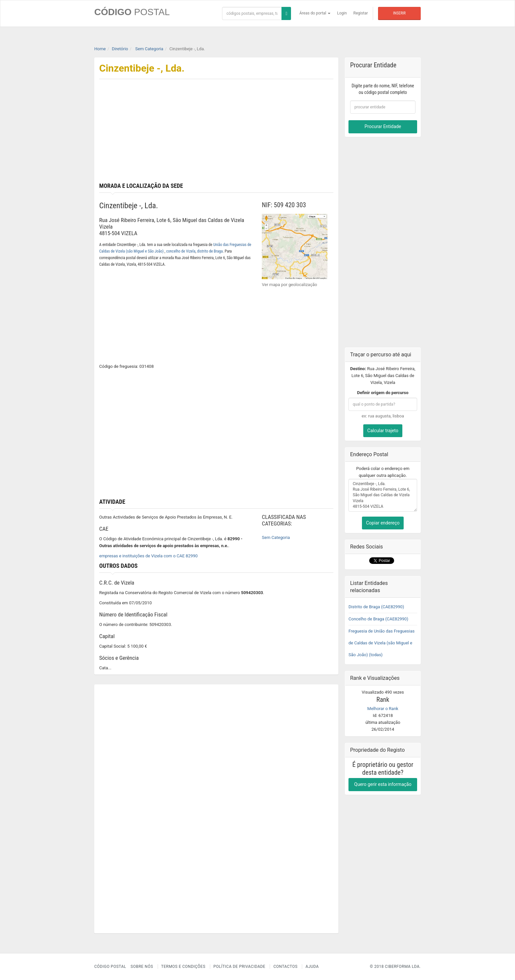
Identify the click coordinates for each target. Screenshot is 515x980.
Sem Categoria (276, 537)
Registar (360, 13)
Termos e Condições (183, 966)
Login (342, 13)
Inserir (399, 13)
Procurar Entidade (383, 126)
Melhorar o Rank (382, 708)
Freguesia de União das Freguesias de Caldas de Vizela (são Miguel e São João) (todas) (381, 643)
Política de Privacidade (239, 966)
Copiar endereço (382, 522)
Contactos (285, 966)
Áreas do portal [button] (315, 13)
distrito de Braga (210, 251)
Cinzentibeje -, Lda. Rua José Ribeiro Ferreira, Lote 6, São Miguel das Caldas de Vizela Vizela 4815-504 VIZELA (382, 495)
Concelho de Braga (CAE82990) (378, 618)
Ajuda (312, 966)
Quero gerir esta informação (382, 784)
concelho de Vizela (180, 251)
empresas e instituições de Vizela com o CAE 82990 (148, 555)
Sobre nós (142, 966)
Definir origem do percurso (382, 392)
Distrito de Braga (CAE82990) (376, 606)
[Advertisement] (277, 133)
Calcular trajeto (382, 430)
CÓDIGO (132, 12)
